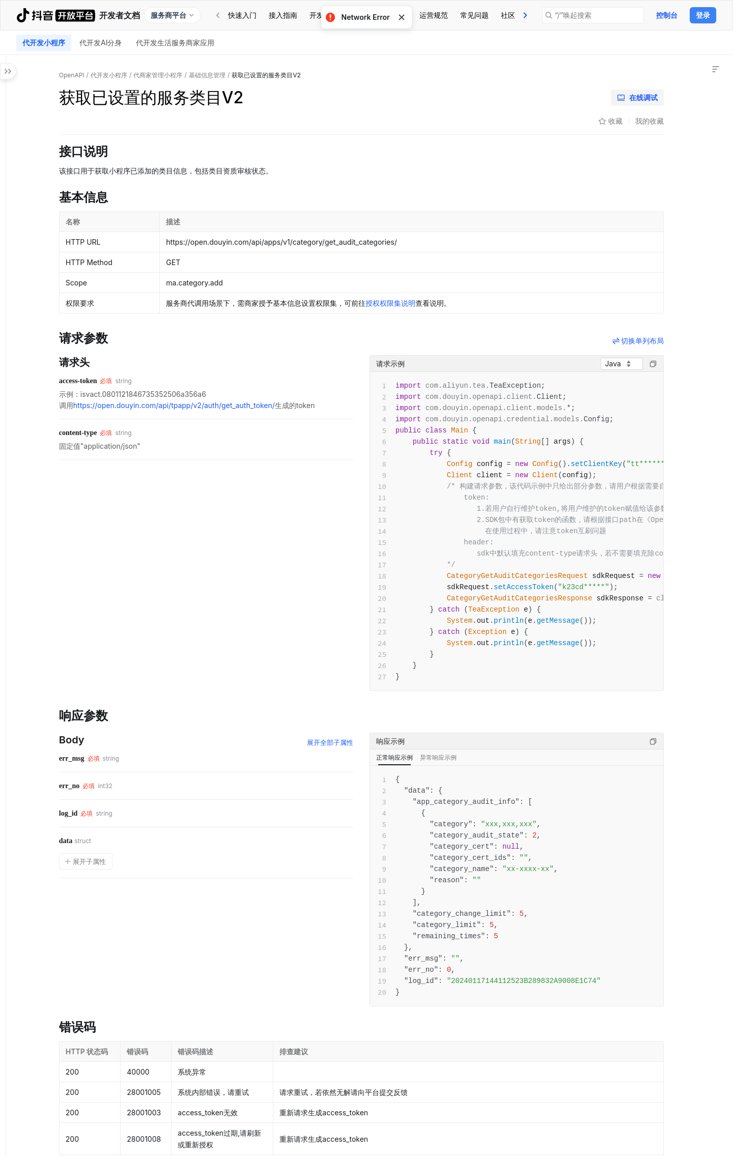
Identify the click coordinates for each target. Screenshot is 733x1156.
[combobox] (548, 364)
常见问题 (474, 15)
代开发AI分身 (100, 42)
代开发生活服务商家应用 (175, 42)
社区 (508, 15)
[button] (10, 182)
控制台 (667, 15)
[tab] (242, 15)
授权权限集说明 (477, 303)
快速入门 (242, 15)
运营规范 (433, 15)
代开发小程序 (43, 42)
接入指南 (283, 15)
